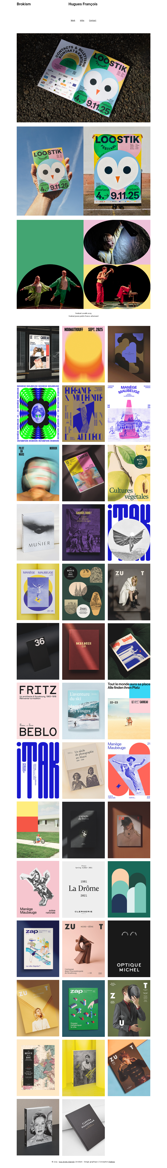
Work (73, 20)
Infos (82, 20)
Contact (92, 20)
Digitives (112, 1162)
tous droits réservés (66, 1162)
